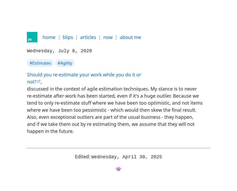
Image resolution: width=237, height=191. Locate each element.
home (49, 37)
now (108, 37)
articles (88, 37)
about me (130, 37)
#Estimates (40, 62)
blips (68, 37)
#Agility (65, 62)
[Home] (32, 37)
